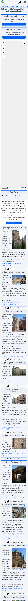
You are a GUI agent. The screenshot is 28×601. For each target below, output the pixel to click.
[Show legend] (24, 42)
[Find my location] (3, 52)
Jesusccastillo (15, 284)
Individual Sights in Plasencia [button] (14, 223)
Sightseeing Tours (9, 6)
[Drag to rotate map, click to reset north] (3, 48)
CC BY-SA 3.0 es (22, 284)
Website (13, 304)
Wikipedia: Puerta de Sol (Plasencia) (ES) (13, 498)
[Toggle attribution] (25, 188)
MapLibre (22, 187)
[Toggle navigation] (25, 2)
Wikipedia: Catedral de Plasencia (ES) (12, 588)
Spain (17, 6)
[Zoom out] (3, 45)
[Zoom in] (3, 42)
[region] (14, 115)
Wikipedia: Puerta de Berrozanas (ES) (12, 356)
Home (2, 6)
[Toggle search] (20, 2)
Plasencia (22, 6)
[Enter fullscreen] (3, 56)
